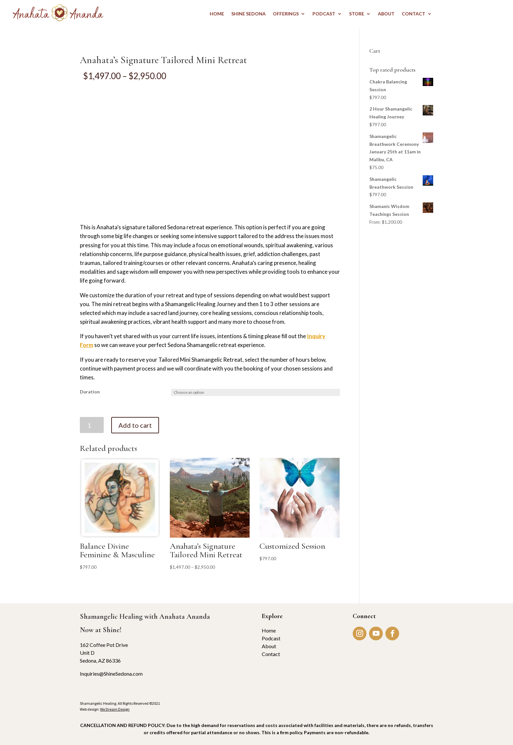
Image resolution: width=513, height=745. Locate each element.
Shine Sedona (248, 13)
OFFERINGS (286, 13)
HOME (217, 13)
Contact (271, 654)
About (269, 646)
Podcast (271, 638)
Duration (90, 391)
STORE (356, 13)
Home (269, 630)
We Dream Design (115, 709)
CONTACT (413, 13)
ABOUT (386, 13)
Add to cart (135, 425)
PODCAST (323, 13)
